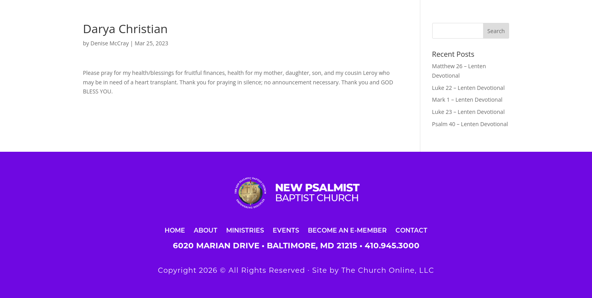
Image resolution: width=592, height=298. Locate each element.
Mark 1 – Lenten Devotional (467, 99)
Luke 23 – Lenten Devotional (468, 111)
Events (286, 230)
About (205, 230)
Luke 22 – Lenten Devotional (468, 87)
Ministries (245, 230)
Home (175, 230)
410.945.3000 (392, 245)
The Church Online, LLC (387, 270)
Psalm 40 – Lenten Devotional (470, 124)
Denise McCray (109, 43)
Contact (411, 230)
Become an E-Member (347, 230)
